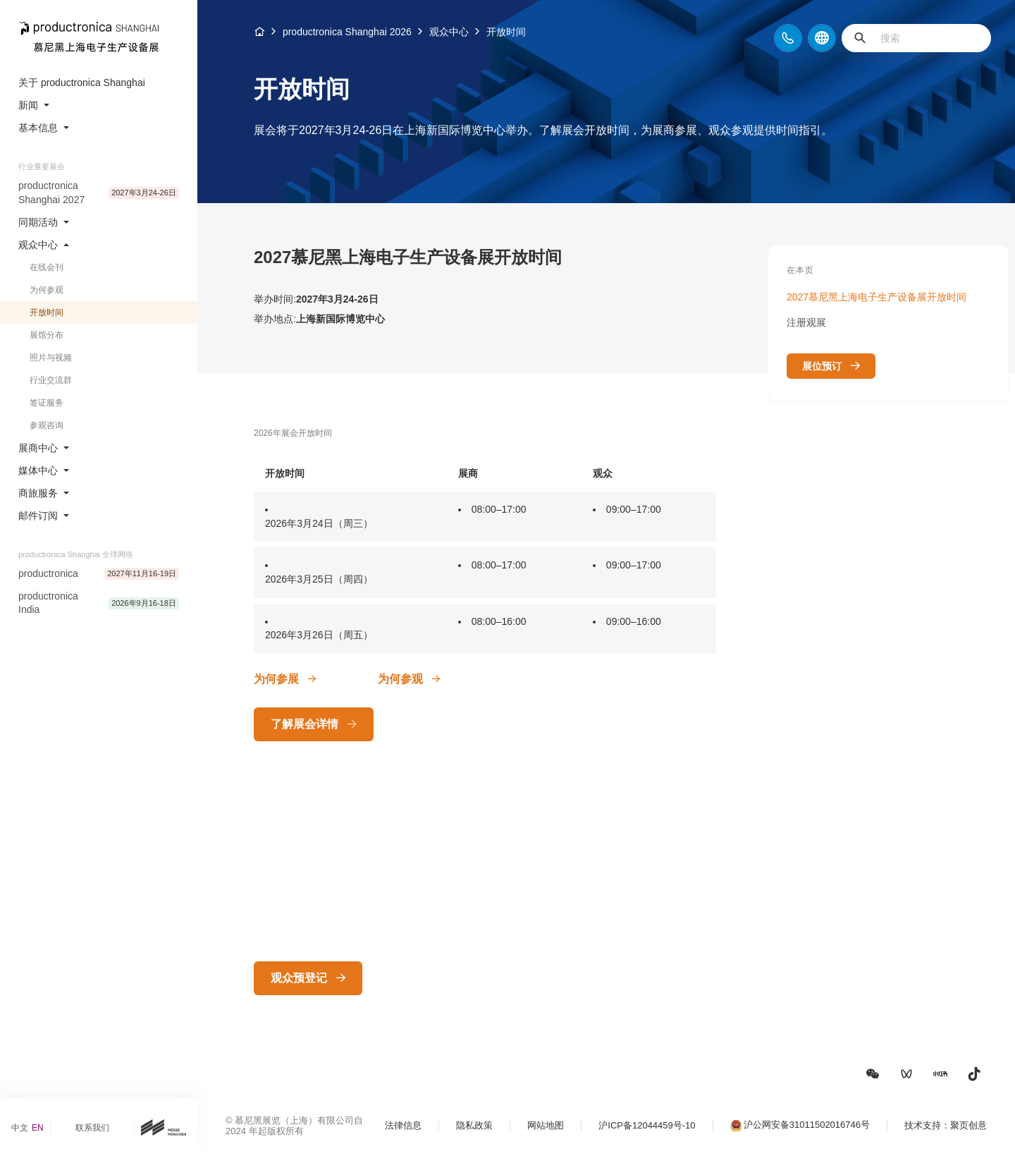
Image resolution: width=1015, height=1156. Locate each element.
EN (38, 1128)
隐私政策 (474, 1125)
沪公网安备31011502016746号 (807, 1124)
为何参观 (400, 679)
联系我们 (92, 1128)
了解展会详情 (304, 724)
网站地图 (545, 1125)
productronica (48, 573)
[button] (872, 1074)
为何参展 (276, 679)
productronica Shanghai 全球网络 (75, 554)
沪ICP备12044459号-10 (646, 1125)
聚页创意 (968, 1125)
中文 (19, 1128)
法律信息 (403, 1125)
